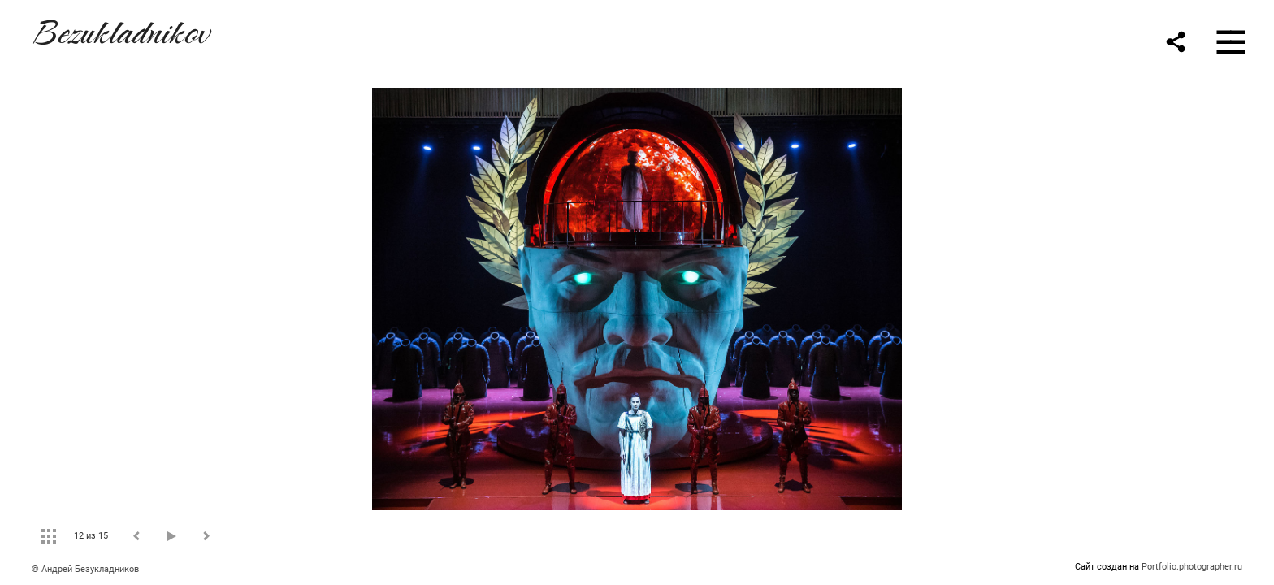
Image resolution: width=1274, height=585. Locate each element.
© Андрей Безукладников (85, 569)
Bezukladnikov (120, 29)
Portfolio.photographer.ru (1192, 566)
